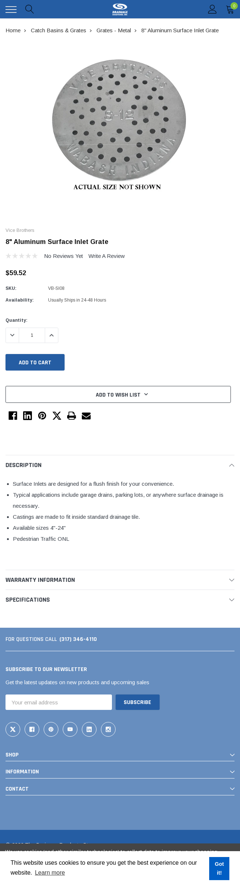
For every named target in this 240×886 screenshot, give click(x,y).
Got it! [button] (219, 868)
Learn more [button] (50, 872)
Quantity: (17, 320)
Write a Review (106, 256)
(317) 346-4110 (78, 639)
